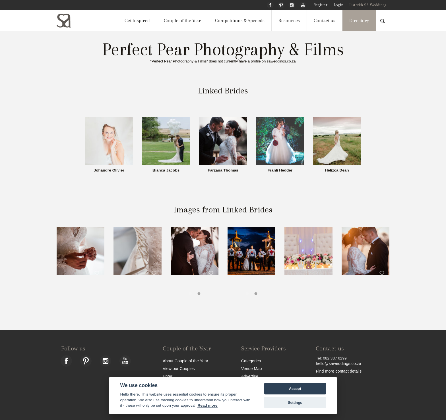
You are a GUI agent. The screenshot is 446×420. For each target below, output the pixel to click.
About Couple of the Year (185, 361)
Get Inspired (137, 20)
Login (338, 5)
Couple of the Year (182, 20)
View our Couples (179, 368)
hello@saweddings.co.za (338, 363)
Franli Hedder (280, 170)
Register (320, 5)
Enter (167, 376)
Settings (295, 402)
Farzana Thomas (223, 170)
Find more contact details (339, 371)
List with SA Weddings (367, 5)
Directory (359, 20)
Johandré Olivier (109, 170)
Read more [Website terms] (207, 405)
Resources (289, 20)
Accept (295, 388)
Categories (251, 361)
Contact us (324, 20)
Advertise (249, 376)
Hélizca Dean (337, 170)
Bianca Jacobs (165, 170)
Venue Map (251, 368)
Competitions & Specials (240, 20)
